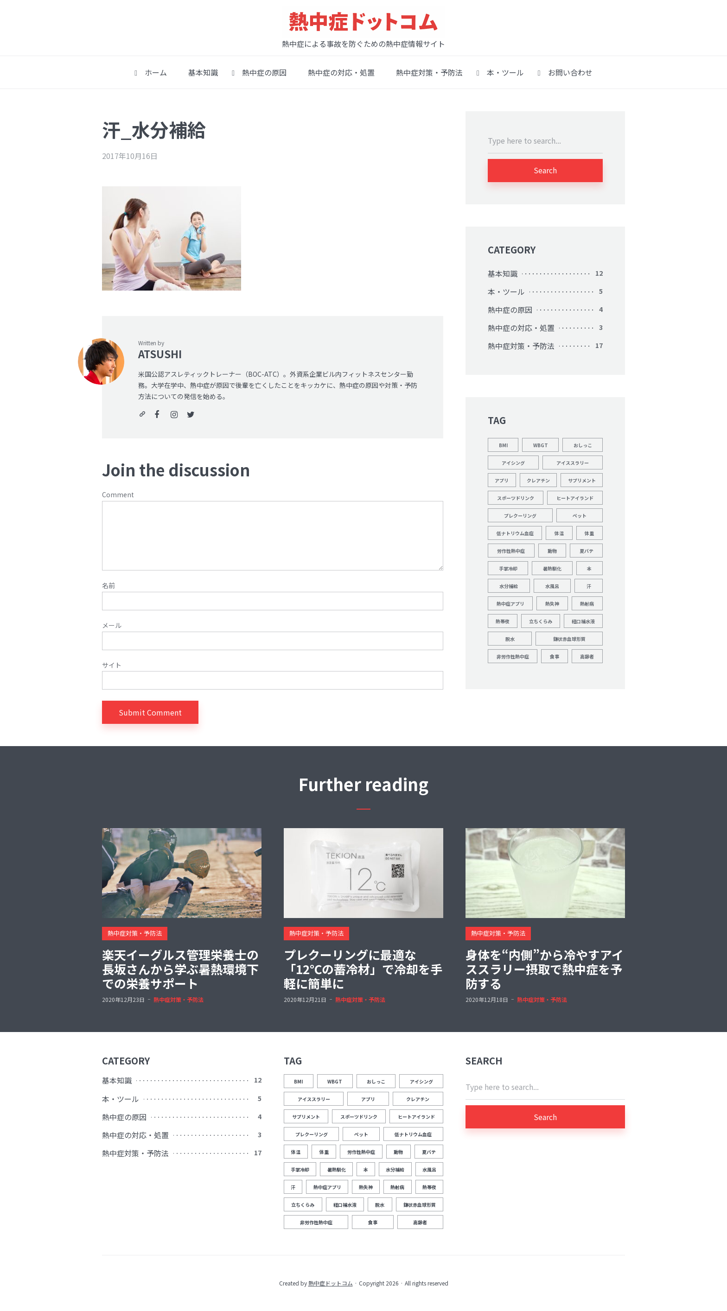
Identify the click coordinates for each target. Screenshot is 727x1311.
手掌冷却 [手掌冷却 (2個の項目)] (508, 568)
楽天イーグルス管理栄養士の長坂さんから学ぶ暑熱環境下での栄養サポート (180, 969)
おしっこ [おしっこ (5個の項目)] (583, 445)
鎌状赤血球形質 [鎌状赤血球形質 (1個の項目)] (569, 638)
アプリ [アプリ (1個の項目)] (502, 480)
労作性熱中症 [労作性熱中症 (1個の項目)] (511, 550)
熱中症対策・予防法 (426, 72)
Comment (118, 495)
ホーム (150, 72)
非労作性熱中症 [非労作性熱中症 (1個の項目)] (513, 656)
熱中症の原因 (259, 72)
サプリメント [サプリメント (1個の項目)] (582, 480)
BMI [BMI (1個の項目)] (503, 445)
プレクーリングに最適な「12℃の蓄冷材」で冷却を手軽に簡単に (363, 969)
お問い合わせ (565, 72)
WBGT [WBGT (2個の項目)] (540, 445)
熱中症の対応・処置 (337, 72)
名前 (108, 585)
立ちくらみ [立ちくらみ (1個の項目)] (540, 621)
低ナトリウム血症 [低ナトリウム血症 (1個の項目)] (515, 533)
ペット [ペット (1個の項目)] (580, 515)
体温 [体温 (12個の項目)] (559, 533)
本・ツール (500, 72)
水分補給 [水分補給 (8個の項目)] (508, 586)
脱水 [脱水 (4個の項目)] (510, 638)
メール (111, 625)
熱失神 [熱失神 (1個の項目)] (552, 603)
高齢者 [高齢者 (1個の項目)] (587, 656)
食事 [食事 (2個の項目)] (554, 656)
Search (545, 170)
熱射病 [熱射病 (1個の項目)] (587, 603)
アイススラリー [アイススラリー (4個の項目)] (572, 462)
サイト (111, 665)
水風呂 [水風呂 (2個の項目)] (552, 586)
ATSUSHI (160, 353)
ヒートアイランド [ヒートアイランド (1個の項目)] (574, 497)
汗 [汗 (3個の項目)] (589, 586)
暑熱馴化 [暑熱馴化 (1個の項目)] (552, 568)
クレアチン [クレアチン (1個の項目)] (538, 480)
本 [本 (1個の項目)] (589, 568)
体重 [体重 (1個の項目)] (589, 533)
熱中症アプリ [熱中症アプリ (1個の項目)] (510, 603)
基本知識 (199, 72)
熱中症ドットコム (330, 1283)
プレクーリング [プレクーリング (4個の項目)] (520, 515)
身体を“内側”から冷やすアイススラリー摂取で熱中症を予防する (545, 969)
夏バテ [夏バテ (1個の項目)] (586, 550)
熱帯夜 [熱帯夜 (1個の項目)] (503, 621)
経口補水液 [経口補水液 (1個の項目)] (583, 621)
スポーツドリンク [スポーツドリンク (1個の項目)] (515, 497)
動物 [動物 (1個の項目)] (552, 550)
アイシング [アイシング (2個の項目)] (513, 462)
